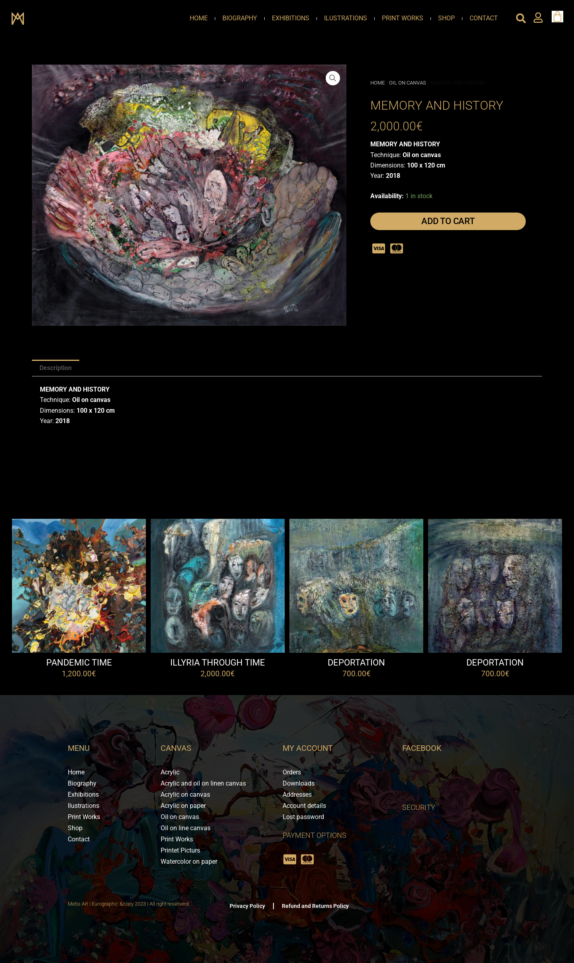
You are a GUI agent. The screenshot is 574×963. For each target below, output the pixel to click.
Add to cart (448, 221)
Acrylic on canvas (185, 794)
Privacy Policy (247, 906)
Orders (292, 772)
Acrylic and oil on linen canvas (203, 783)
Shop (446, 18)
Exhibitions (290, 18)
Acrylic (170, 772)
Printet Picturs (180, 850)
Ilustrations (345, 18)
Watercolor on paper (189, 861)
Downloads (299, 783)
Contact (484, 18)
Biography (239, 18)
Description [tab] (55, 368)
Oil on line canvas (185, 828)
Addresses (297, 794)
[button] (521, 18)
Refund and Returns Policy (315, 906)
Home (199, 18)
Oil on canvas (407, 83)
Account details (304, 805)
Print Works (402, 18)
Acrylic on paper (183, 805)
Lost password (303, 817)
